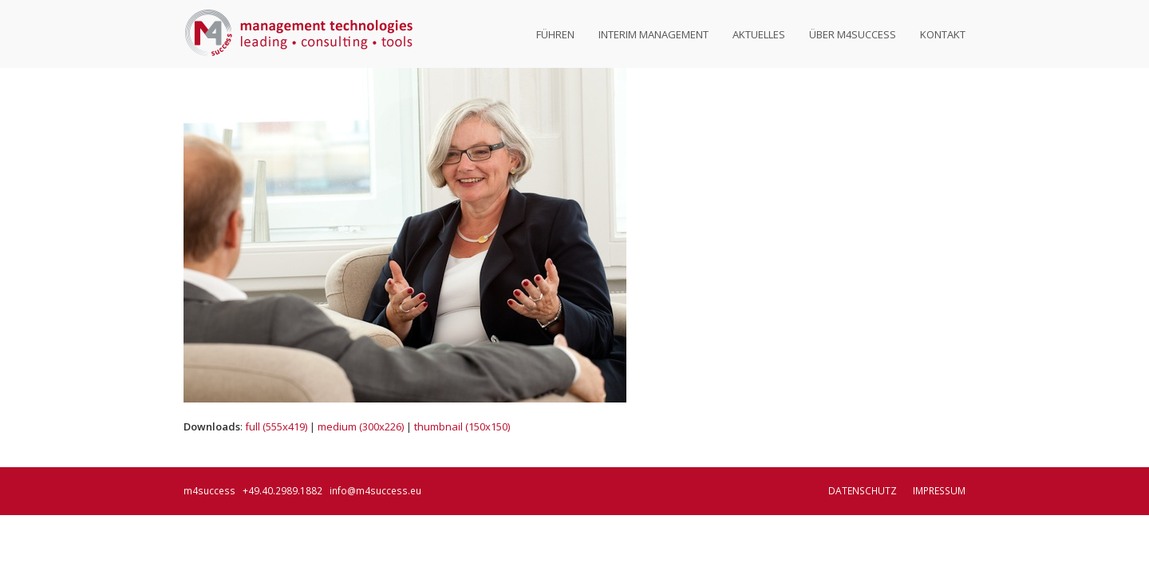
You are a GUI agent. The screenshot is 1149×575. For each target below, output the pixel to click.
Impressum (939, 491)
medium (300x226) (361, 426)
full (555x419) (276, 426)
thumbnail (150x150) (462, 426)
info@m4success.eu (375, 491)
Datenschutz (862, 491)
